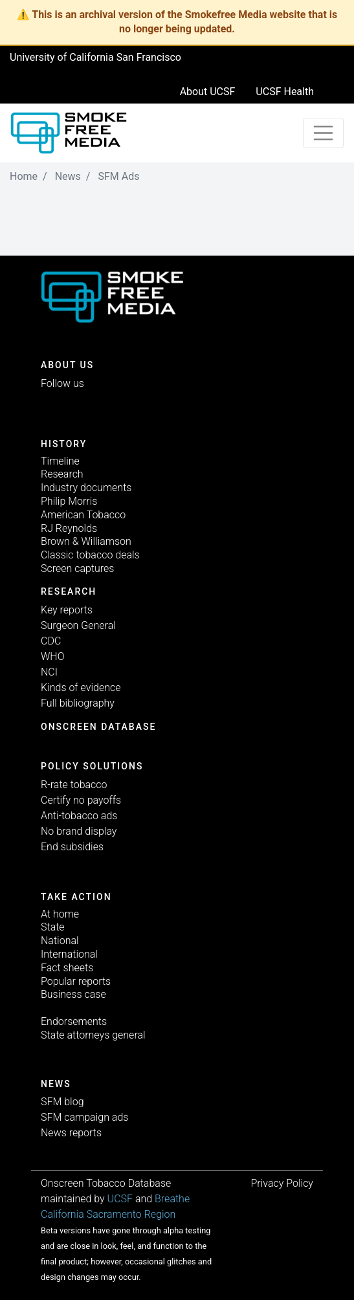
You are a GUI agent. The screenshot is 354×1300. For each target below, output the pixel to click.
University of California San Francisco (95, 57)
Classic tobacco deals (90, 555)
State (53, 927)
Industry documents (86, 487)
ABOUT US (67, 365)
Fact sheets (67, 968)
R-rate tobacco (74, 784)
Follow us (62, 383)
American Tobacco (83, 515)
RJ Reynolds (69, 528)
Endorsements (74, 1021)
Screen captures (77, 568)
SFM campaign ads (84, 1117)
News (68, 176)
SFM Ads (118, 176)
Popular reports (76, 981)
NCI (49, 672)
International (69, 954)
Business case (73, 994)
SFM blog (62, 1102)
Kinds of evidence (80, 687)
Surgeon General (78, 625)
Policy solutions (92, 766)
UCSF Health (285, 91)
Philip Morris (69, 501)
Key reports (67, 610)
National (60, 940)
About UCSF (208, 91)
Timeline (60, 461)
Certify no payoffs (81, 800)
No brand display (78, 831)
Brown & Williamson (86, 541)
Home (24, 176)
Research (62, 474)
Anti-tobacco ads (79, 816)
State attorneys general (93, 1035)
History (64, 444)
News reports (71, 1133)
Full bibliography (78, 703)
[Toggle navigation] (323, 133)
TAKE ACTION (76, 897)
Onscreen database (98, 727)
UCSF (120, 1199)
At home (60, 914)
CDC (51, 641)
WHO (53, 656)
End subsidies (72, 847)
